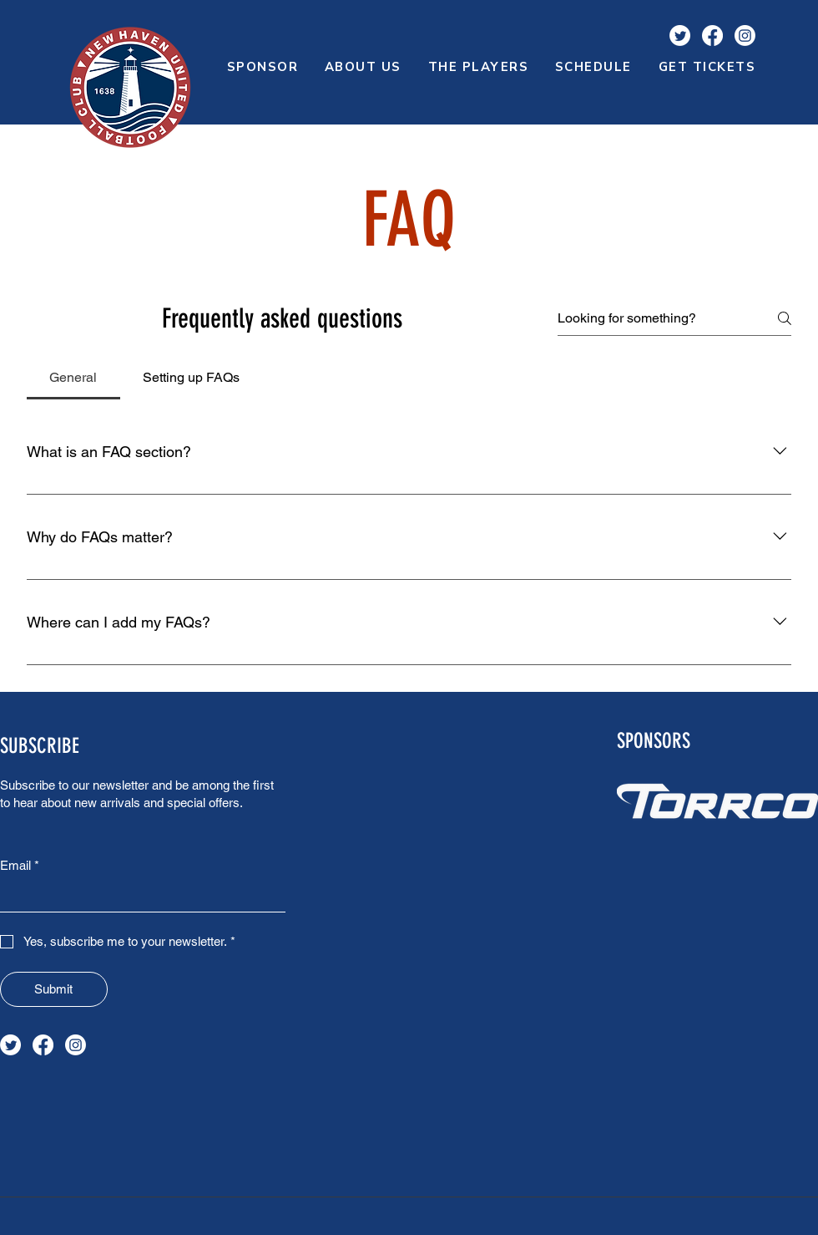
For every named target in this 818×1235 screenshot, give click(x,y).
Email (19, 865)
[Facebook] (712, 35)
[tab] (73, 377)
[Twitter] (679, 35)
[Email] (137, 896)
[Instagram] (745, 35)
